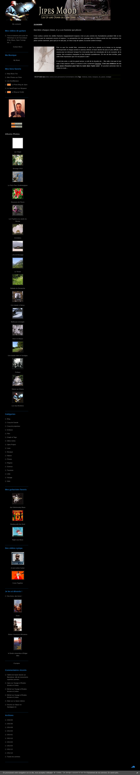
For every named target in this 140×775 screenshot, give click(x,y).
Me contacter (16, 24)
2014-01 (10, 734)
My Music (16, 60)
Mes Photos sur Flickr (14, 77)
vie (99, 77)
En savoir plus (113, 773)
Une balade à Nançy (18, 305)
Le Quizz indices (19, 701)
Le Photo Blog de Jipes (19, 84)
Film (8, 433)
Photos (9, 459)
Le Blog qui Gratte (18, 92)
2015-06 (10, 723)
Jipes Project (11, 444)
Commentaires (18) (71, 77)
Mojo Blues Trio (12, 73)
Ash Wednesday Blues (17, 507)
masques (95, 77)
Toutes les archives (13, 756)
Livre (8, 448)
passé (103, 77)
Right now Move (17, 540)
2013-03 (10, 746)
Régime (9, 463)
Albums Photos (12, 134)
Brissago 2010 (18, 168)
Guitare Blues (17, 47)
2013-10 (10, 738)
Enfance (10, 430)
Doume (9, 704)
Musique (10, 452)
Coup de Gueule (12, 422)
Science (10, 466)
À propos (17, 663)
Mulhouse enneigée (17, 322)
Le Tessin (17, 271)
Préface (17, 372)
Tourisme (10, 470)
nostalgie (108, 77)
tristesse (84, 77)
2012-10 (10, 753)
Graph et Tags (12, 437)
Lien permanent (59, 77)
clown (90, 77)
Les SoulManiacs (13, 81)
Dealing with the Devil (17, 524)
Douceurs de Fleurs (17, 202)
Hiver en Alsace (17, 339)
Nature (9, 455)
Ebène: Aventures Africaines (17, 634)
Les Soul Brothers (18, 406)
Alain (9, 701)
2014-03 (10, 731)
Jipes (9, 683)
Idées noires (11, 441)
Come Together (17, 583)
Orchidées (17, 238)
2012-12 (10, 749)
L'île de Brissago (17, 255)
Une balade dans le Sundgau (17, 355)
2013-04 (10, 742)
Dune (18, 615)
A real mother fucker (17, 568)
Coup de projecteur (13, 426)
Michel (9, 689)
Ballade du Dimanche (17, 288)
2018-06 (10, 720)
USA (8, 474)
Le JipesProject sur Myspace (17, 88)
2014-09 (10, 727)
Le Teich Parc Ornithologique (17, 185)
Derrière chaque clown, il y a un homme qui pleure (57, 30)
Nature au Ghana (18, 389)
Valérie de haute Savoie (15, 675)
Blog (8, 419)
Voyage (9, 477)
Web (8, 481)
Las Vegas (17, 152)
